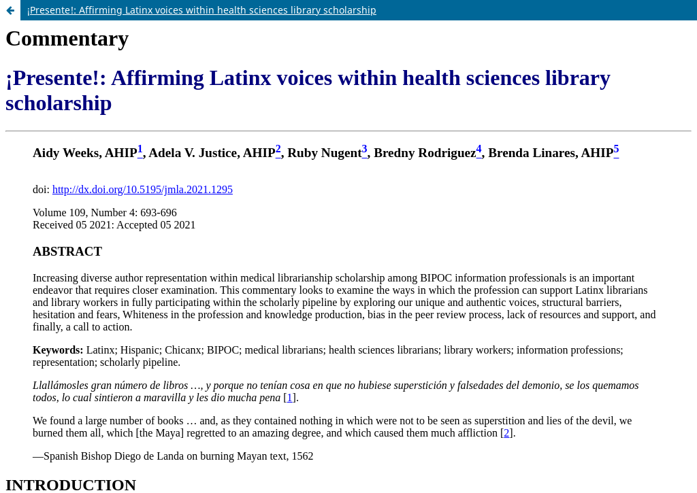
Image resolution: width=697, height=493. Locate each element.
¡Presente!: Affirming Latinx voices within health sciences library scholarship (201, 9)
